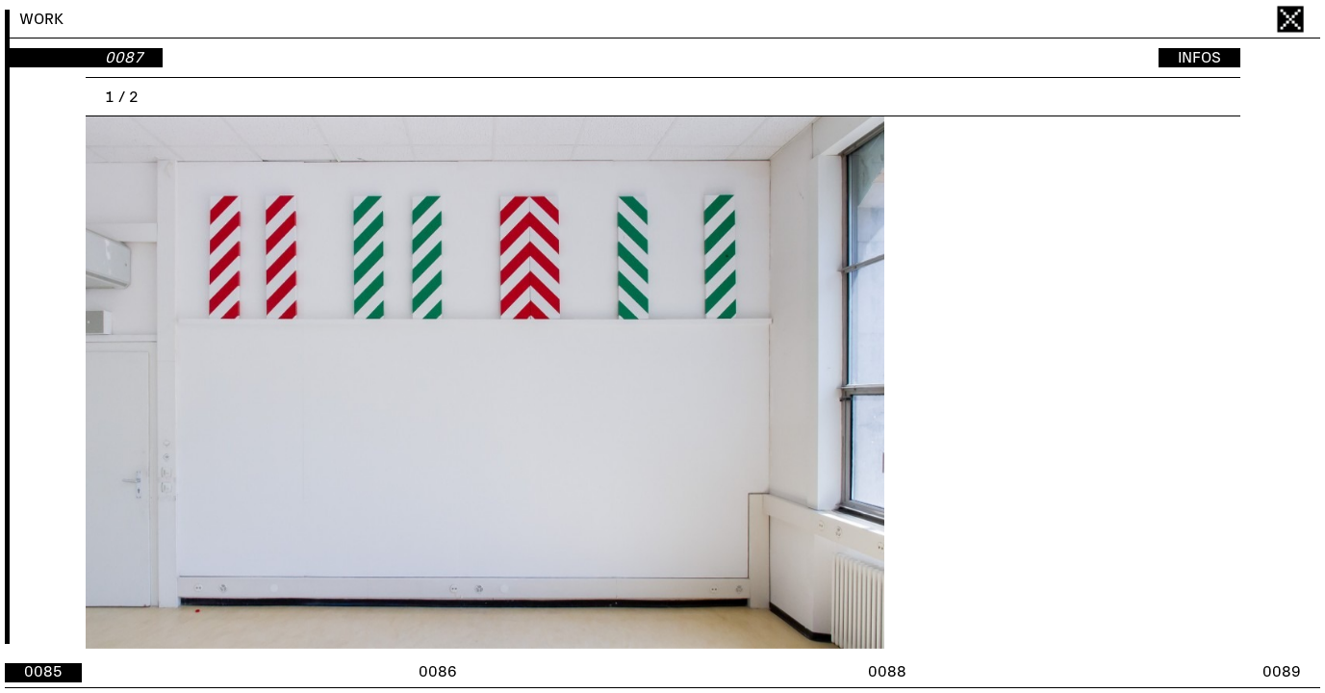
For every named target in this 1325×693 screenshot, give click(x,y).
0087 (124, 57)
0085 (43, 672)
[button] (951, 382)
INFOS (1199, 57)
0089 (1281, 672)
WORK (41, 19)
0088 (887, 672)
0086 (438, 672)
